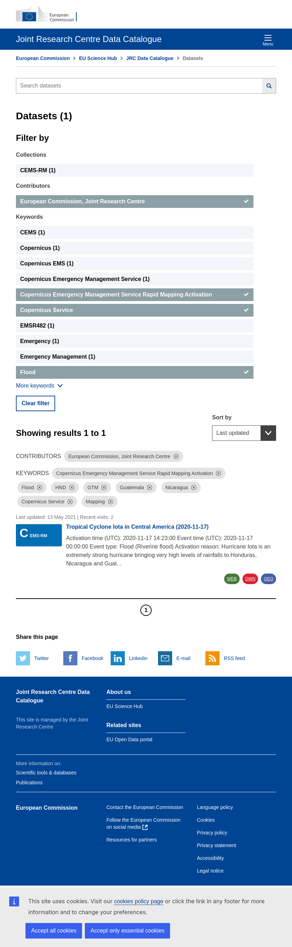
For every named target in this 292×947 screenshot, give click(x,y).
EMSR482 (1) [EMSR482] (37, 326)
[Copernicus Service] (134, 310)
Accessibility (210, 858)
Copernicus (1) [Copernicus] (40, 248)
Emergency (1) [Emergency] (39, 341)
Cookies (206, 820)
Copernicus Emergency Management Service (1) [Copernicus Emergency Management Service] (85, 279)
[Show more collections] (39, 386)
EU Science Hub (98, 58)
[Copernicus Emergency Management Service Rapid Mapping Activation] (134, 294)
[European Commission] (50, 14)
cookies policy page (138, 901)
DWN (250, 578)
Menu (268, 40)
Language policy (215, 807)
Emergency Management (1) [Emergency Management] (57, 357)
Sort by (222, 417)
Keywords (29, 217)
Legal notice (210, 871)
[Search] (269, 86)
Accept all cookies (53, 931)
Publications (29, 782)
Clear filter (35, 403)
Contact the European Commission (144, 807)
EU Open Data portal (129, 739)
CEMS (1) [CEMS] (32, 232)
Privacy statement (216, 845)
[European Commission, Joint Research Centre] (134, 201)
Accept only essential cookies (127, 931)
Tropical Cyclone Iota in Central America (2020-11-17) (137, 527)
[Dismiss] (176, 456)
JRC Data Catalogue (150, 58)
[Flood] (134, 372)
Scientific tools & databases (46, 772)
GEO (268, 578)
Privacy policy (212, 832)
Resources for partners (131, 840)
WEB (231, 578)
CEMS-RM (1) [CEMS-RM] (38, 170)
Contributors (33, 186)
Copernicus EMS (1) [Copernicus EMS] (47, 263)
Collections (31, 155)
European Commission (43, 58)
